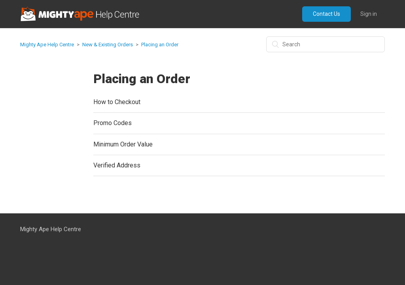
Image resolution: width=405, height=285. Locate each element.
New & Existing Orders (107, 45)
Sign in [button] (368, 14)
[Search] (325, 44)
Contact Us (326, 14)
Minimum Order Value (123, 144)
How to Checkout (116, 102)
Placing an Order (159, 45)
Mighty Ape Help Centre (47, 45)
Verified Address (116, 165)
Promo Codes (112, 123)
